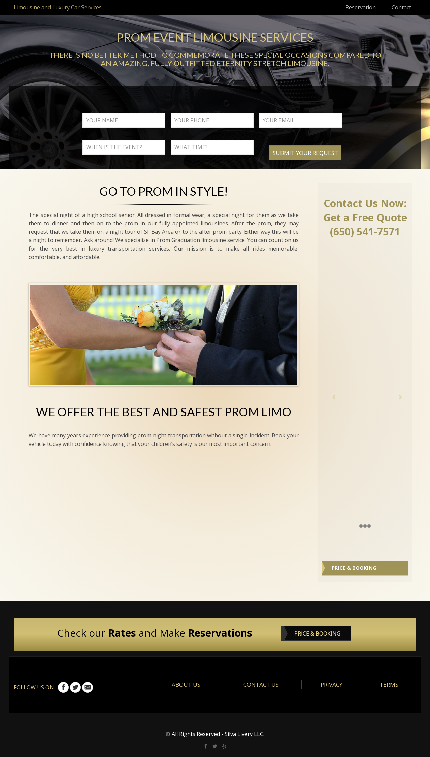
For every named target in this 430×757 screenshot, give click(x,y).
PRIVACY (331, 684)
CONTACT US (261, 684)
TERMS (388, 684)
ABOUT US (186, 684)
